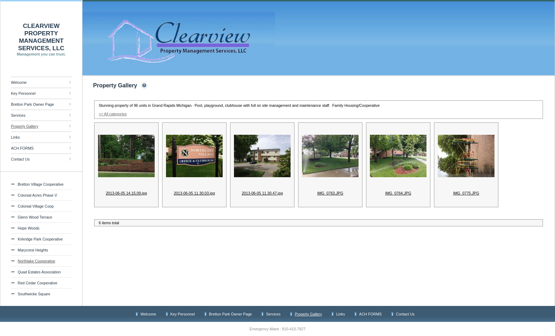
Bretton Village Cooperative (41, 184)
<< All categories (113, 114)
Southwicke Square (34, 294)
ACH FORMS (22, 148)
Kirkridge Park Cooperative (40, 239)
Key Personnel (23, 93)
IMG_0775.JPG (466, 193)
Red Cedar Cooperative (37, 283)
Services (18, 115)
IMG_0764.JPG (398, 193)
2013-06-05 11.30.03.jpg (194, 193)
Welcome (19, 82)
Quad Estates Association (39, 272)
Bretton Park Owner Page (32, 104)
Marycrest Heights (33, 250)
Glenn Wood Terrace (35, 217)
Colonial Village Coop (36, 206)
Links (15, 137)
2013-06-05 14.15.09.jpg (126, 193)
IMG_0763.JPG (330, 193)
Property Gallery (24, 126)
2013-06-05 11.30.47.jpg (262, 193)
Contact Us (20, 159)
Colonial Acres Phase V (37, 195)
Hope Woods (28, 228)
